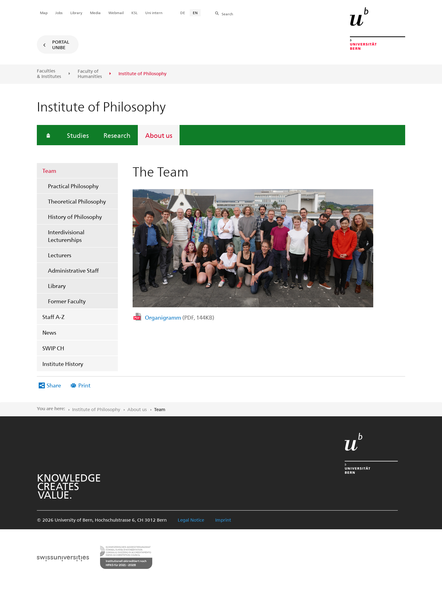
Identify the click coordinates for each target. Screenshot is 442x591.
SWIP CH (53, 348)
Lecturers (59, 255)
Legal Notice (191, 520)
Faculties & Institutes (49, 73)
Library (57, 286)
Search (227, 13)
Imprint (223, 520)
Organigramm (179, 317)
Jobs (59, 12)
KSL (134, 12)
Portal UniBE (60, 44)
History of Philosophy (75, 216)
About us (158, 135)
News (49, 332)
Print (84, 385)
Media (95, 12)
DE (182, 12)
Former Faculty (67, 301)
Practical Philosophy (73, 186)
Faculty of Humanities (90, 73)
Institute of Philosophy (96, 409)
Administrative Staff (73, 270)
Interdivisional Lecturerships (66, 235)
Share (54, 385)
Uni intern (153, 12)
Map (44, 12)
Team (49, 170)
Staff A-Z (53, 317)
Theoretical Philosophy (77, 201)
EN (195, 12)
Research (116, 135)
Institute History (62, 363)
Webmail (116, 12)
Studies (78, 135)
